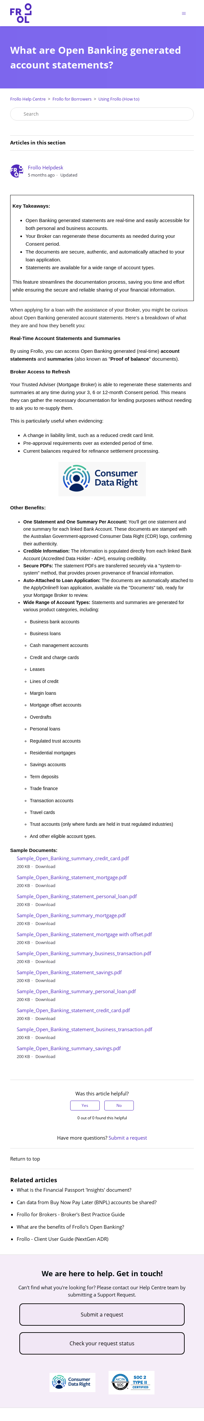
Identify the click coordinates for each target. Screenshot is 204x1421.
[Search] (102, 114)
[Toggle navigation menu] (184, 13)
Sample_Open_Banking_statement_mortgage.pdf (72, 877)
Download (45, 866)
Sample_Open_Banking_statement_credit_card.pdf (73, 1010)
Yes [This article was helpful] (85, 1105)
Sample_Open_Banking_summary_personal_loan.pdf (76, 991)
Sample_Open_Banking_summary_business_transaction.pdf (84, 953)
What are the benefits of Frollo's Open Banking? (70, 1226)
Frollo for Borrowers (72, 99)
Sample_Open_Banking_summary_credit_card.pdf (73, 858)
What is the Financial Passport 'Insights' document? (74, 1189)
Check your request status (102, 1343)
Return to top (25, 1158)
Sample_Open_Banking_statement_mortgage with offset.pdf (84, 934)
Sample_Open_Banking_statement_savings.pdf (69, 972)
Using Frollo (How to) (118, 99)
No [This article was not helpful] (119, 1105)
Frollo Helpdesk (45, 167)
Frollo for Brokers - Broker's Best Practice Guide (71, 1214)
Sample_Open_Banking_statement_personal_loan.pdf (77, 896)
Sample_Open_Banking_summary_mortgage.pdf (71, 915)
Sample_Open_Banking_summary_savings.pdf (69, 1048)
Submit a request (128, 1137)
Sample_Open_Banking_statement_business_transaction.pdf (84, 1029)
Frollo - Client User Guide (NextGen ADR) (62, 1239)
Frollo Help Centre (28, 99)
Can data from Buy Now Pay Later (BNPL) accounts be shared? (86, 1202)
